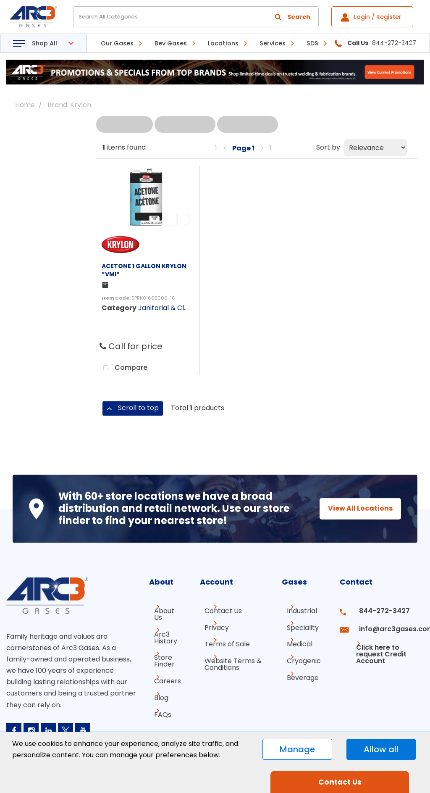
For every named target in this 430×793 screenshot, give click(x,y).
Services (273, 43)
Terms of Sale (220, 641)
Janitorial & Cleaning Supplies (186, 308)
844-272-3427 (376, 611)
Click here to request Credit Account (374, 644)
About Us (159, 614)
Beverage (303, 671)
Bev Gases (171, 43)
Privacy (209, 626)
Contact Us (216, 611)
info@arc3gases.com (387, 626)
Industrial (302, 611)
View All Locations (352, 508)
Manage (297, 749)
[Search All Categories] (196, 16)
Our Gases (117, 43)
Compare (123, 368)
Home (25, 105)
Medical (299, 641)
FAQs (157, 706)
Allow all (381, 749)
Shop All (44, 43)
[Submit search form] (292, 16)
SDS (312, 43)
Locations (223, 43)
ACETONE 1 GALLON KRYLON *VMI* (144, 270)
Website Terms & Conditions (225, 659)
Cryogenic (304, 656)
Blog (156, 691)
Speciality (303, 626)
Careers (162, 676)
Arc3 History (160, 636)
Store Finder (159, 658)
